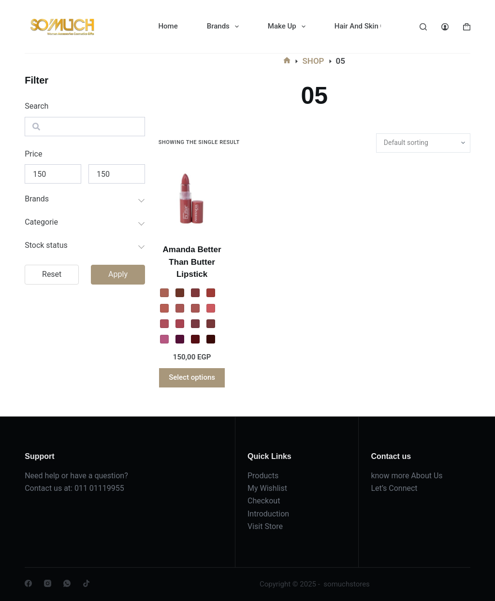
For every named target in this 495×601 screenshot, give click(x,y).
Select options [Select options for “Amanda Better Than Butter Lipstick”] (192, 377)
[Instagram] (47, 583)
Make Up (288, 26)
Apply (118, 274)
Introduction (268, 513)
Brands (225, 26)
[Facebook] (28, 583)
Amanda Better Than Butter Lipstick (192, 262)
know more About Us (406, 475)
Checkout (264, 500)
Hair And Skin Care (371, 26)
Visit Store (265, 526)
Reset (51, 274)
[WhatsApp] (67, 583)
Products (263, 475)
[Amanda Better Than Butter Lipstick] (192, 198)
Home (167, 26)
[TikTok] (86, 583)
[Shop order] (423, 143)
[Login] (445, 26)
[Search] (423, 26)
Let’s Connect (394, 488)
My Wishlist (267, 488)
